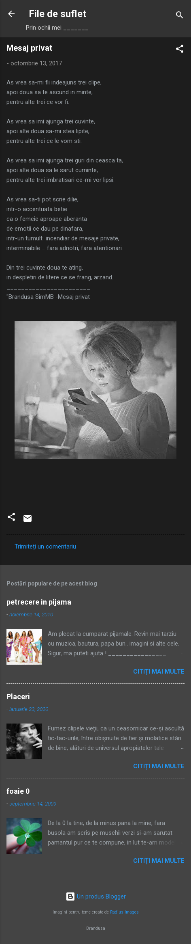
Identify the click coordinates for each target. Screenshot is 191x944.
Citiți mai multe (159, 671)
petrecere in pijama (38, 602)
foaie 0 (18, 791)
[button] (180, 50)
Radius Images (124, 912)
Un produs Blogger (96, 896)
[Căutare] (180, 16)
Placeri (18, 696)
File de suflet (57, 13)
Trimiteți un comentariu (45, 546)
